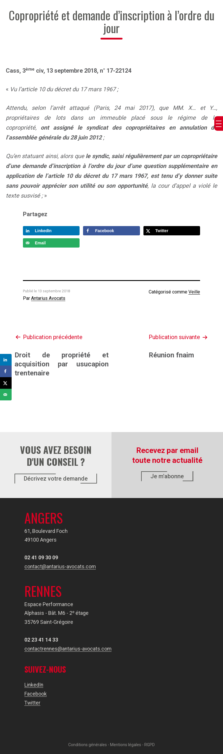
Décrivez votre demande (56, 478)
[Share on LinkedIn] (51, 230)
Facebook (35, 694)
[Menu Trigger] (218, 123)
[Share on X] (171, 230)
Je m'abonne (167, 476)
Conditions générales (87, 744)
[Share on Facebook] (111, 230)
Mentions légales (125, 744)
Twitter (32, 702)
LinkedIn (34, 685)
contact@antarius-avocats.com (60, 566)
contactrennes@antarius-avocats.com (68, 649)
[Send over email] (51, 243)
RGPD (149, 744)
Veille (194, 292)
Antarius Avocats (48, 298)
